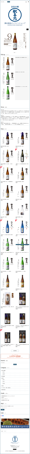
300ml (3, 379)
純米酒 (2, 378)
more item (15, 350)
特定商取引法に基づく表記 (5, 400)
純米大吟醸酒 (3, 370)
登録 (2, 409)
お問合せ (3, 397)
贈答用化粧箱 (3, 389)
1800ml (4, 383)
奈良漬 (2, 385)
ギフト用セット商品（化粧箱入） (6, 387)
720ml (3, 381)
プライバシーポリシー (5, 398)
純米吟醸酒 (3, 376)
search (9, 1)
